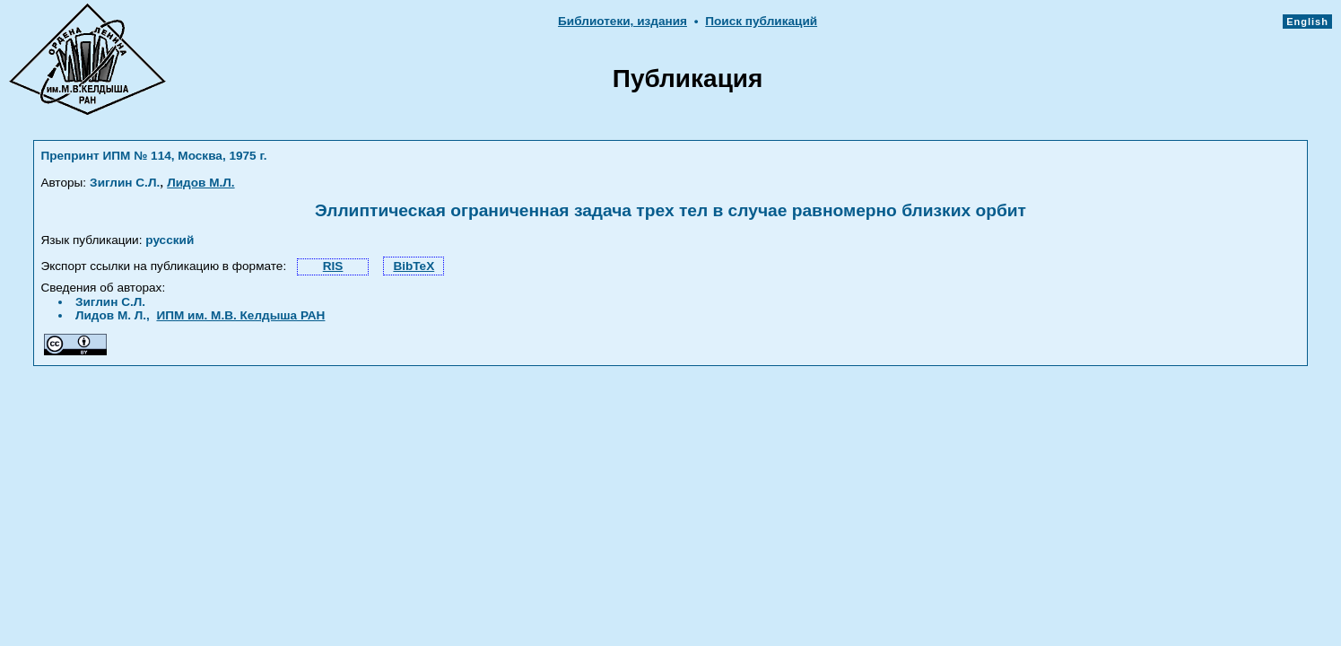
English (1307, 21)
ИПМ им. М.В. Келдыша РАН (240, 315)
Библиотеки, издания (622, 21)
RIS (333, 266)
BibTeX (413, 266)
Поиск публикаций (761, 21)
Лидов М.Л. (200, 182)
